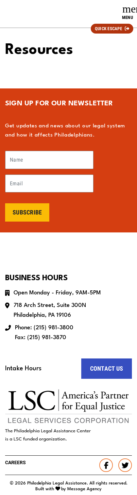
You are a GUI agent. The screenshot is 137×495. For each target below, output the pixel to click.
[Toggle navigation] (127, 12)
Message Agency (84, 489)
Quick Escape (108, 28)
